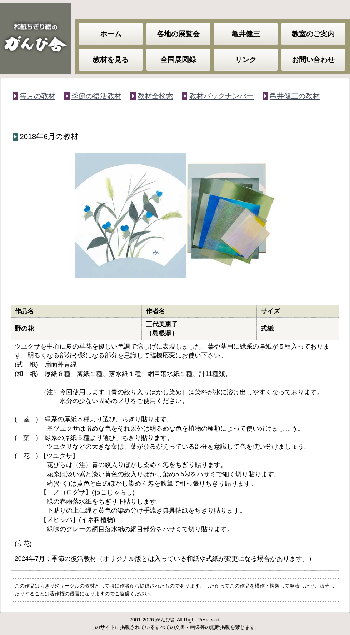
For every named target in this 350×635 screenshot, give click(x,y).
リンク (245, 60)
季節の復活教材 (96, 96)
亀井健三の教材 (295, 96)
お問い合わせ (313, 60)
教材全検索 (155, 96)
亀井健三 (245, 34)
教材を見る (111, 60)
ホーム (110, 34)
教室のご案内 (313, 34)
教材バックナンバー (221, 96)
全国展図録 (178, 60)
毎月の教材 (37, 96)
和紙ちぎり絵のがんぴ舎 (35, 38)
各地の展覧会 (178, 34)
